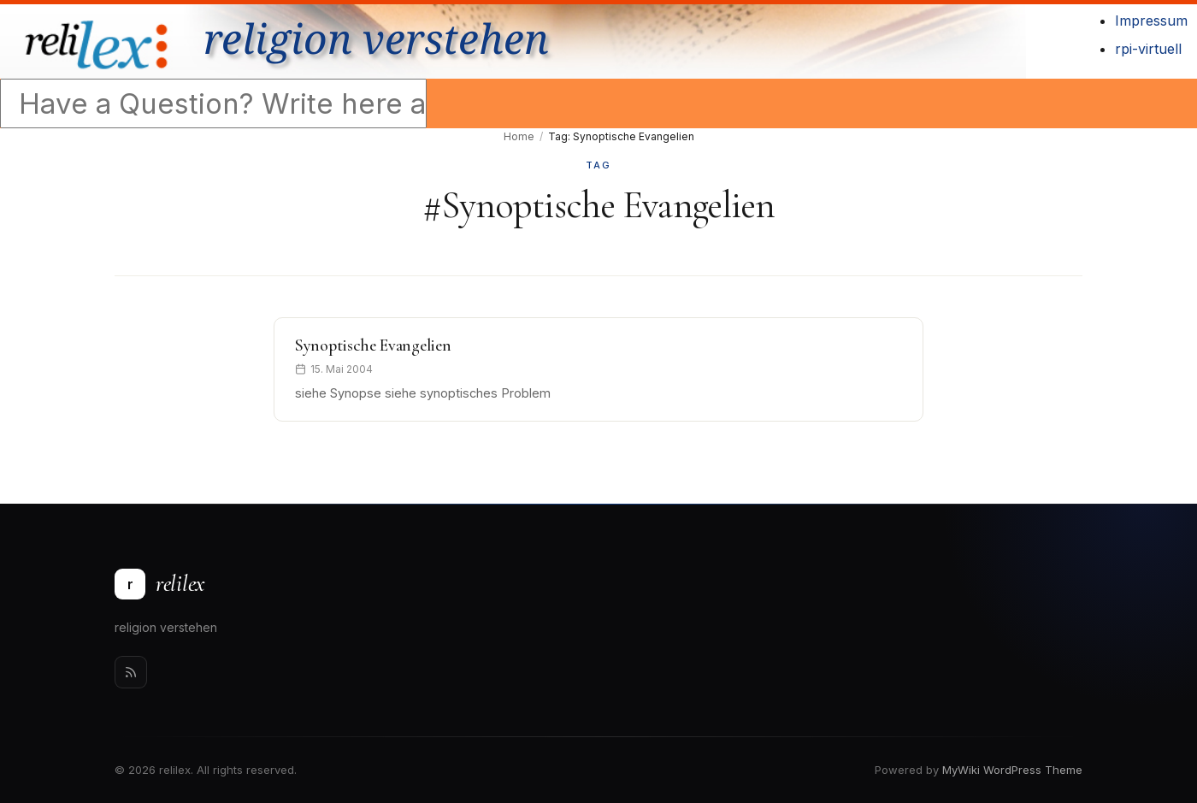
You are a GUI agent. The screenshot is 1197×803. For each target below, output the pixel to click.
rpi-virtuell (1148, 48)
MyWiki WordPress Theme (1012, 769)
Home (519, 136)
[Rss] (131, 672)
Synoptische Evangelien (373, 345)
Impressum (1151, 20)
